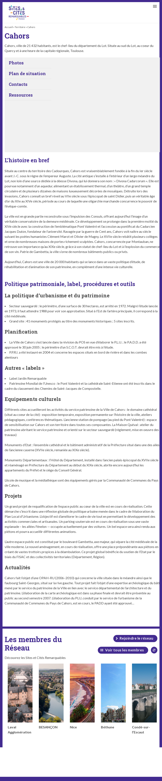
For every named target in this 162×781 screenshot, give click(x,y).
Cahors (19, 12)
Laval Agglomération (20, 699)
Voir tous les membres (124, 650)
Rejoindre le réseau (136, 638)
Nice (82, 696)
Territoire (20, 27)
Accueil (9, 27)
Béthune (113, 696)
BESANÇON (51, 696)
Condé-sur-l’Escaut (144, 699)
